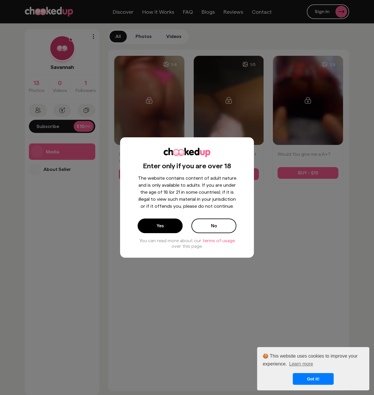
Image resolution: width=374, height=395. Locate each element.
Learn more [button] (301, 363)
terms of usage (218, 240)
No (214, 225)
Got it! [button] (313, 379)
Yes (160, 225)
